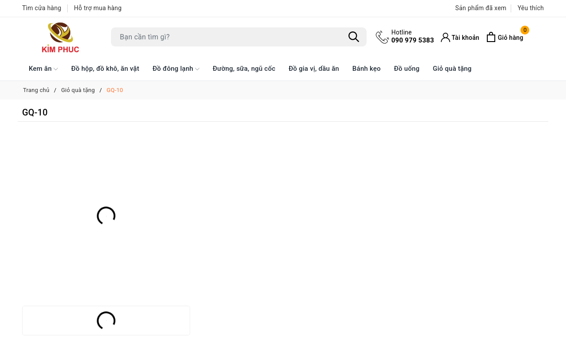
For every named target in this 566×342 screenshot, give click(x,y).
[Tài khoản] (460, 37)
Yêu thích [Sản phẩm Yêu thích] (530, 8)
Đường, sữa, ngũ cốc (244, 69)
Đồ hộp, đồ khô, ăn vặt (105, 69)
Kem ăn (43, 69)
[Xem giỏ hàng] (504, 37)
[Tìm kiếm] (353, 37)
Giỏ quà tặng (452, 69)
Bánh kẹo (366, 69)
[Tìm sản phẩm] (239, 37)
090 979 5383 (412, 36)
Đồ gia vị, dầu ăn (314, 69)
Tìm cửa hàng (41, 8)
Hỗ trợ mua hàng (98, 8)
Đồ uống (407, 69)
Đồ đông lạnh (176, 69)
